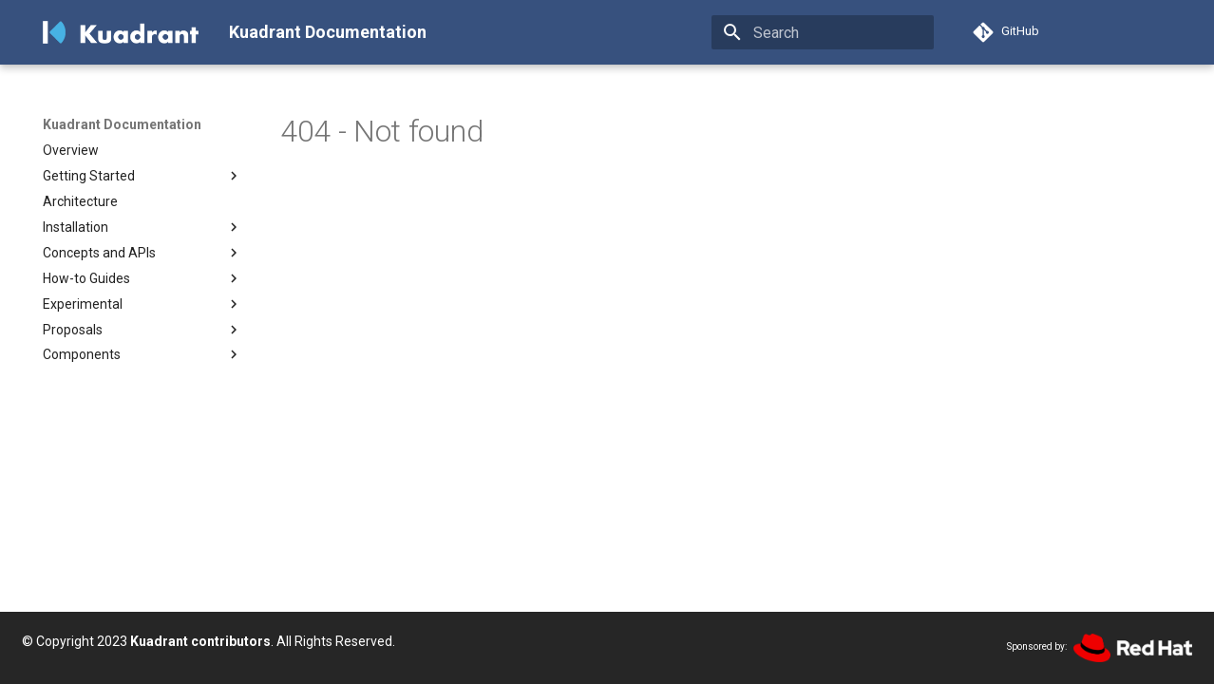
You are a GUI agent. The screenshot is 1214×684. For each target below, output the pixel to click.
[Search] (822, 32)
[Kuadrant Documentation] (120, 32)
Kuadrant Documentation (122, 124)
